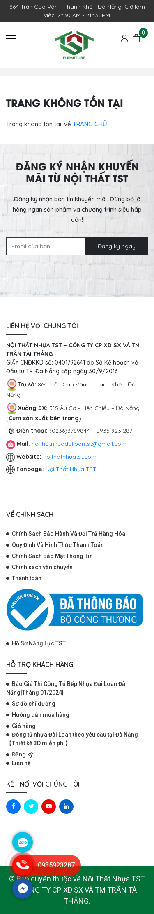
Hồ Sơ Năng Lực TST (39, 643)
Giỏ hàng (24, 726)
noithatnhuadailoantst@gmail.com (79, 444)
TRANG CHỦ (90, 124)
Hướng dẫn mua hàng (40, 714)
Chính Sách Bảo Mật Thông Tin (52, 556)
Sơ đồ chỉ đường (33, 703)
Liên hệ (21, 763)
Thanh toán (26, 578)
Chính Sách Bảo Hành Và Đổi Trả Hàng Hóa (68, 533)
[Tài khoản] (124, 38)
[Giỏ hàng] (136, 38)
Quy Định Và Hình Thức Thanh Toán (58, 545)
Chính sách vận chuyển (42, 567)
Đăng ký (22, 754)
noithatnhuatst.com (70, 456)
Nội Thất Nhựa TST (71, 469)
